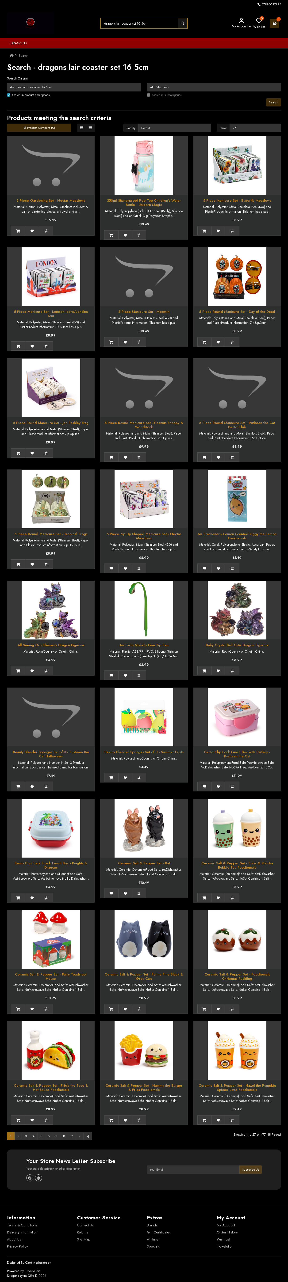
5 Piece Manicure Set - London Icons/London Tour (51, 313)
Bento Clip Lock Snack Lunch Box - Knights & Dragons (51, 865)
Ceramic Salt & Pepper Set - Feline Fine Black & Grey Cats (144, 976)
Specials (153, 1246)
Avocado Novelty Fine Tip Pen (144, 645)
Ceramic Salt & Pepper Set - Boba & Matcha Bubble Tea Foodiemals (237, 865)
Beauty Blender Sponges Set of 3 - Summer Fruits (144, 752)
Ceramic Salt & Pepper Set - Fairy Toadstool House (51, 976)
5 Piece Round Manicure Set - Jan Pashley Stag (50, 422)
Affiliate (152, 1239)
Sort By (131, 128)
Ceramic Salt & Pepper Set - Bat (144, 863)
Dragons (19, 43)
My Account (226, 1225)
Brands (152, 1225)
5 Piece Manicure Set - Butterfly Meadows (237, 200)
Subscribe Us (250, 1169)
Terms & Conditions (22, 1225)
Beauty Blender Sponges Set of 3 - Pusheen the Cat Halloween (51, 754)
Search (23, 55)
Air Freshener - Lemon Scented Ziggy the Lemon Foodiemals (237, 536)
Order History (227, 1232)
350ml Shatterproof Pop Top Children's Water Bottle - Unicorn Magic (144, 202)
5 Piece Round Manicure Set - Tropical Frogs (51, 534)
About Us (14, 1239)
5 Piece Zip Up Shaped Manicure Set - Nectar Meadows (144, 536)
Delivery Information (22, 1232)
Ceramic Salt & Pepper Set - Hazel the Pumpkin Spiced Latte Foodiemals (237, 1087)
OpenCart (32, 1271)
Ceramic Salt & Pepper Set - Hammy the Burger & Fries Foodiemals (143, 1087)
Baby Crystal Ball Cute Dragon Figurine (237, 645)
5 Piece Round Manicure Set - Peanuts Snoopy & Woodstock (144, 425)
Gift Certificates (159, 1232)
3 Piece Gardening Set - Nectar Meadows (51, 200)
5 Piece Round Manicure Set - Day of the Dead (237, 311)
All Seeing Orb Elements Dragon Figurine (51, 645)
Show (223, 128)
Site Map (83, 1239)
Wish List (223, 1239)
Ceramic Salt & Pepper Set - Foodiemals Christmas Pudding (237, 976)
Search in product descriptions (31, 95)
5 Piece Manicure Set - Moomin (144, 311)
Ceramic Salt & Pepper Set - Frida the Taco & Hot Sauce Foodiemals (51, 1087)
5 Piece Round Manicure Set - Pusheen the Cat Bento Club (237, 425)
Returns (82, 1232)
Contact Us (85, 1225)
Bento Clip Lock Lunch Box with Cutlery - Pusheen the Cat (237, 754)
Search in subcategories (166, 95)
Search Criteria (17, 78)
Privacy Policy (17, 1246)
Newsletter (225, 1246)
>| (87, 1136)
